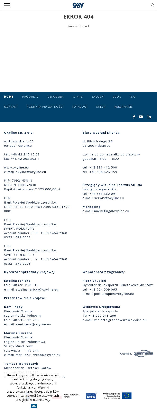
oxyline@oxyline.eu (31, 172)
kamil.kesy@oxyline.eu (33, 324)
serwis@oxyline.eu (109, 198)
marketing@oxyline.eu (111, 211)
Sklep (100, 106)
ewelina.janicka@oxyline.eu (37, 289)
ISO (133, 96)
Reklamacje (123, 106)
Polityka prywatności (45, 106)
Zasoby (98, 96)
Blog (117, 96)
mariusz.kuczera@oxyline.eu (38, 355)
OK (34, 406)
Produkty (30, 96)
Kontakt (11, 106)
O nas (78, 96)
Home (8, 96)
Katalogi (79, 106)
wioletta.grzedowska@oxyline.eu (120, 320)
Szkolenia (55, 96)
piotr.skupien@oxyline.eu (114, 294)
